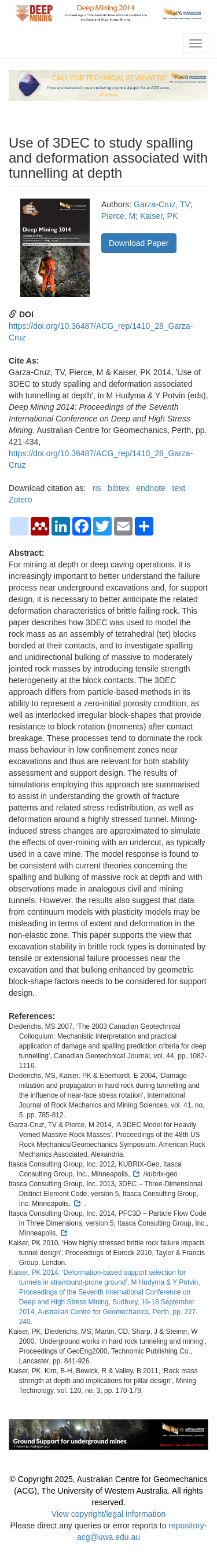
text (179, 488)
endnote (150, 488)
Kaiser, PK (159, 216)
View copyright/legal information (108, 1514)
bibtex (118, 488)
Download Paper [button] (139, 243)
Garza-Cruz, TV (162, 204)
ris (97, 488)
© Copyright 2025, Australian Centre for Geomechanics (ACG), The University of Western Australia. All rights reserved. (109, 1491)
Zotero (20, 499)
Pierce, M (118, 216)
